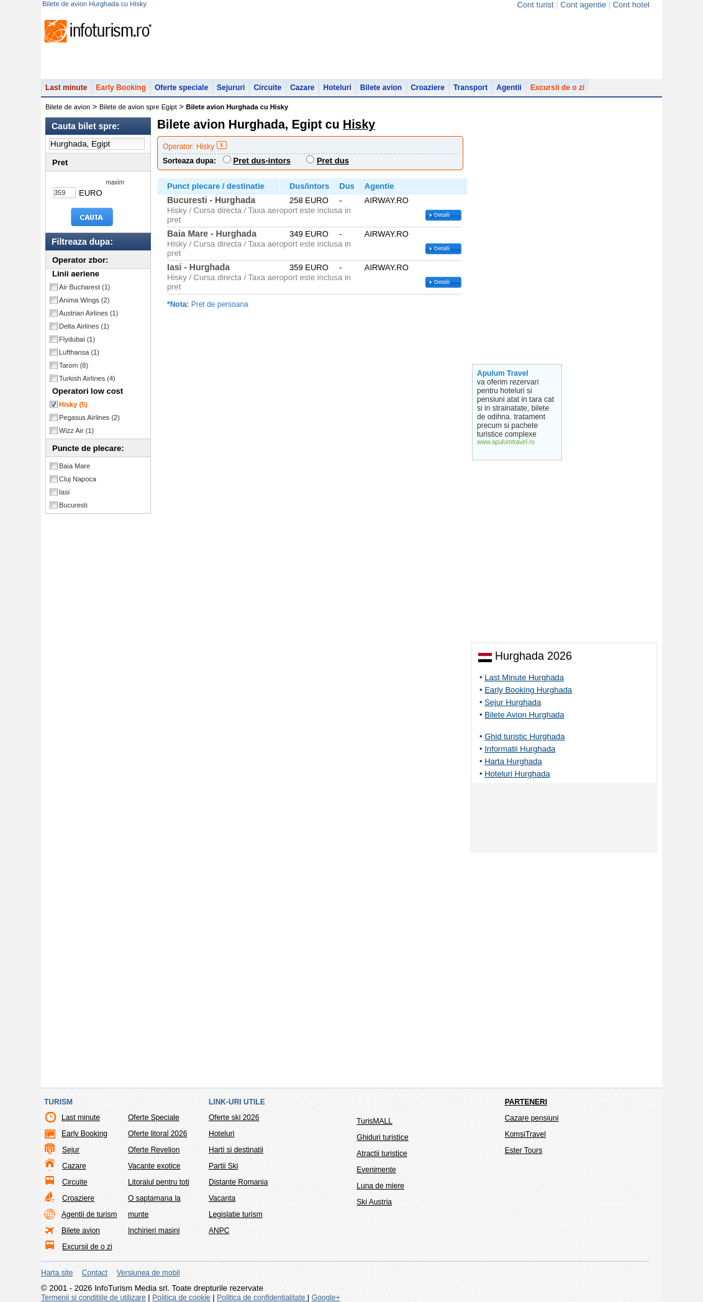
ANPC (219, 1230)
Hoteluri (337, 87)
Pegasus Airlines (89, 417)
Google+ (326, 1297)
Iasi (64, 492)
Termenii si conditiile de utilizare (93, 1297)
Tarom (73, 365)
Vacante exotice (154, 1166)
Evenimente (376, 1169)
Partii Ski (223, 1166)
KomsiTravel (525, 1134)
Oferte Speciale (153, 1117)
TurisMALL (374, 1121)
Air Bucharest (85, 287)
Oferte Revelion (153, 1149)
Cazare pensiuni (532, 1118)
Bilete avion (381, 87)
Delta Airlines (84, 326)
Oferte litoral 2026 (157, 1133)
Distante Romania (238, 1182)
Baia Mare (74, 466)
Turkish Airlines (87, 378)
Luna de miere (380, 1185)
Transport (470, 87)
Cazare (302, 87)
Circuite (267, 87)
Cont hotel (631, 4)
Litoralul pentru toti (158, 1182)
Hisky (73, 404)
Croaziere (427, 87)
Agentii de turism (89, 1214)
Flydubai (77, 339)
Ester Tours (523, 1150)
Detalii (442, 215)
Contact (94, 1272)
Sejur (70, 1149)
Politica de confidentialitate (262, 1297)
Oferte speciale (181, 87)
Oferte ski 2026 (234, 1117)
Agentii (509, 87)
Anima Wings (84, 300)
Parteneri (526, 1102)
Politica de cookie (181, 1297)
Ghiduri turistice (382, 1137)
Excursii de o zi (557, 87)
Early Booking (121, 87)
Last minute (66, 87)
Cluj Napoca (77, 479)
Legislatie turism (236, 1214)
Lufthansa (79, 352)
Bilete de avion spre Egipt (138, 107)
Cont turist (535, 4)
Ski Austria (374, 1202)
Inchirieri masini (153, 1230)
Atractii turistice (381, 1153)
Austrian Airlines (88, 313)
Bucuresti (73, 505)
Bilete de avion (67, 107)
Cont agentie (583, 4)
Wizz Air (76, 430)
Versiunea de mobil (148, 1272)
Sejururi (231, 87)
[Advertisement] (564, 820)
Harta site (57, 1272)
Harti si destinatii (236, 1149)
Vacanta (222, 1198)
